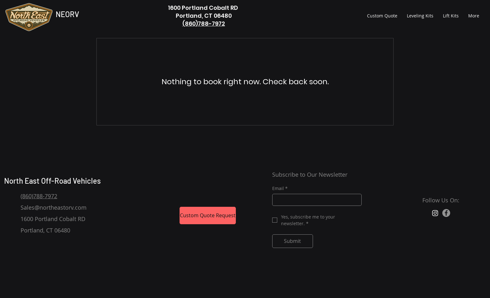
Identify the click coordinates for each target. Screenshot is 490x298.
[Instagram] (435, 213)
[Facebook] (446, 213)
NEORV (67, 14)
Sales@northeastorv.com (54, 207)
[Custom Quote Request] (208, 215)
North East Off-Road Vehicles (53, 180)
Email (280, 188)
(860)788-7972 (203, 24)
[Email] (315, 200)
